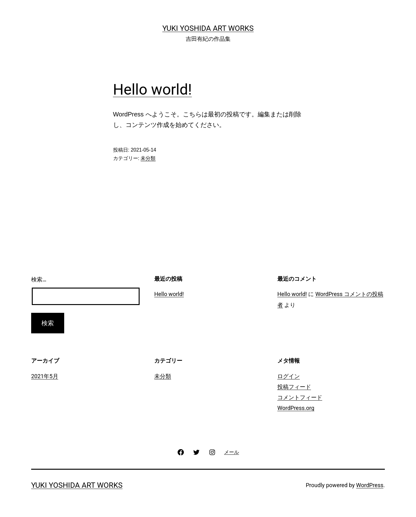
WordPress (369, 485)
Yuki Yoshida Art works (208, 28)
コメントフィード (299, 397)
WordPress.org (295, 408)
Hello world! (152, 89)
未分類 (148, 158)
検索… (38, 279)
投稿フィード (294, 386)
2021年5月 (44, 376)
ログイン (288, 376)
